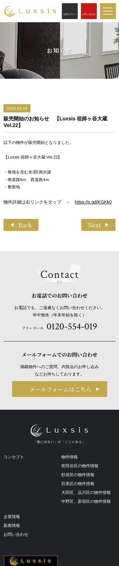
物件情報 (69, 457)
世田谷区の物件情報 (79, 465)
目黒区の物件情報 (77, 483)
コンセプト (13, 457)
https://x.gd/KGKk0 (93, 202)
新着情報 (11, 525)
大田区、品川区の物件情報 (86, 492)
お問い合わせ (15, 534)
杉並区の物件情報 (77, 474)
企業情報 (11, 516)
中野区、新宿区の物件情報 (86, 501)
